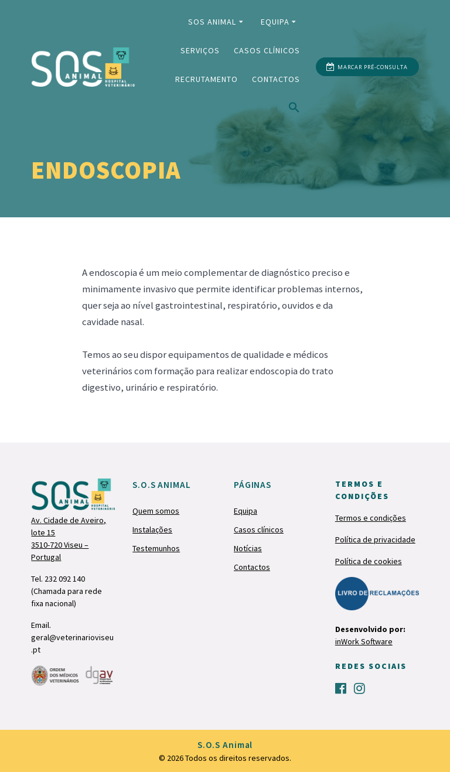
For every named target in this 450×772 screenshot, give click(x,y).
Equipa (275, 21)
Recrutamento (206, 79)
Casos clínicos (267, 50)
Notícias (248, 548)
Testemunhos (156, 548)
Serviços (200, 50)
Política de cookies (368, 561)
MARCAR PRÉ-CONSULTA (366, 67)
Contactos (276, 79)
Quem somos (155, 510)
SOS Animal (212, 21)
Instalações (152, 529)
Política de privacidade (375, 539)
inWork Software (364, 641)
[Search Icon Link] (294, 109)
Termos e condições (370, 518)
